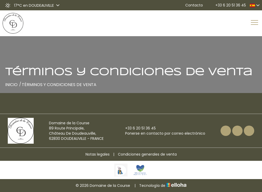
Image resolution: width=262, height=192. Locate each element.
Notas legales (98, 154)
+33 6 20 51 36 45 (137, 128)
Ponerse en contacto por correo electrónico (162, 133)
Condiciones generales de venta (147, 154)
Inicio (11, 85)
